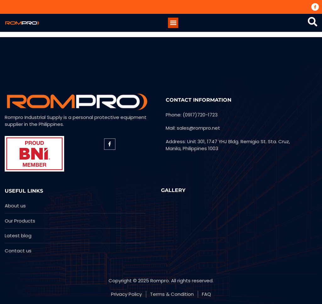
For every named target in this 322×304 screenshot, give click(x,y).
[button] (173, 23)
